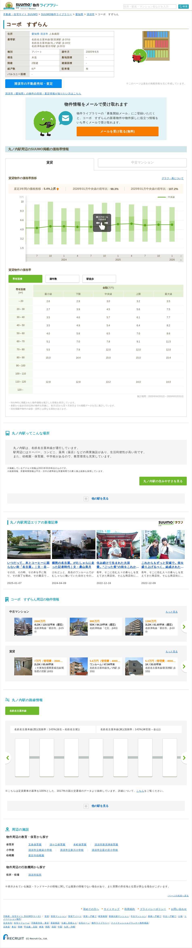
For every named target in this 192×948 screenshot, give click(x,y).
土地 (180, 916)
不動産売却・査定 (40, 923)
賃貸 (47, 916)
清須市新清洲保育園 (106, 844)
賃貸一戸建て (90, 916)
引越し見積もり (69, 923)
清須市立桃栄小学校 (40, 850)
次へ (184, 758)
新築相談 (55, 923)
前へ (8, 758)
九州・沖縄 (69, 927)
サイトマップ (112, 909)
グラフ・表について (173, 178)
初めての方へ (91, 909)
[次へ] (184, 627)
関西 (47, 927)
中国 (60, 927)
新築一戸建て (154, 916)
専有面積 (17, 278)
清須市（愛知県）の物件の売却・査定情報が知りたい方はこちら (43, 93)
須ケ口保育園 (57, 844)
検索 (185, 6)
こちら (140, 790)
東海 (41, 927)
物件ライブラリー (100, 923)
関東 (20, 927)
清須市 (91, 14)
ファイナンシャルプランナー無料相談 (130, 923)
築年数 (53, 278)
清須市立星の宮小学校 (105, 850)
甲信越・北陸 (30, 927)
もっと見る (172, 611)
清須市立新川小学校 (72, 850)
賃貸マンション (58, 916)
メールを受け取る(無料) (117, 131)
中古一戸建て (169, 916)
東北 (14, 927)
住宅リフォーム (21, 923)
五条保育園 (35, 844)
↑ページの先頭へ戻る (178, 896)
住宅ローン (84, 923)
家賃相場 (102, 916)
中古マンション (138, 916)
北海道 (6, 927)
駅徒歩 (90, 278)
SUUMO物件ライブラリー (56, 14)
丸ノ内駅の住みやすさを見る (163, 481)
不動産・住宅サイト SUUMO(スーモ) (22, 916)
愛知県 (79, 14)
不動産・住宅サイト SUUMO (20, 14)
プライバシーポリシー (153, 909)
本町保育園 (80, 844)
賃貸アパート (74, 916)
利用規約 (129, 909)
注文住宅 (7, 923)
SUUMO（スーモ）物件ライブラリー (30, 5)
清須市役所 (35, 874)
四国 (54, 927)
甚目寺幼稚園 (36, 855)
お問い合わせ (179, 909)
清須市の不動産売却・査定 (33, 83)
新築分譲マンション (119, 916)
